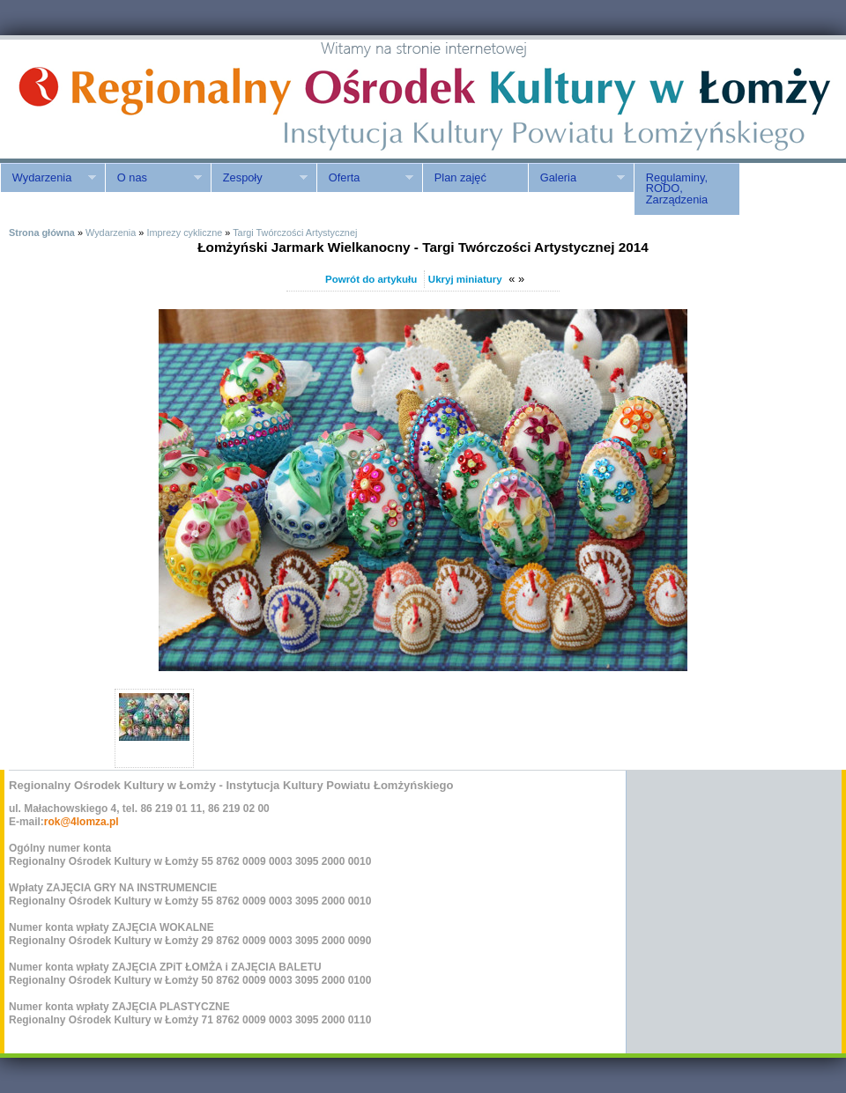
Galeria (576, 178)
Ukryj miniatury (465, 279)
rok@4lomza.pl (81, 822)
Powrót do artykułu (371, 279)
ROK (150, 99)
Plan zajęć (460, 177)
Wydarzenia (48, 178)
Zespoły (259, 178)
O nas (153, 178)
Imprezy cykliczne (184, 232)
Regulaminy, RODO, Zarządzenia (677, 189)
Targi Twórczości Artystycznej (295, 232)
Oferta (364, 178)
